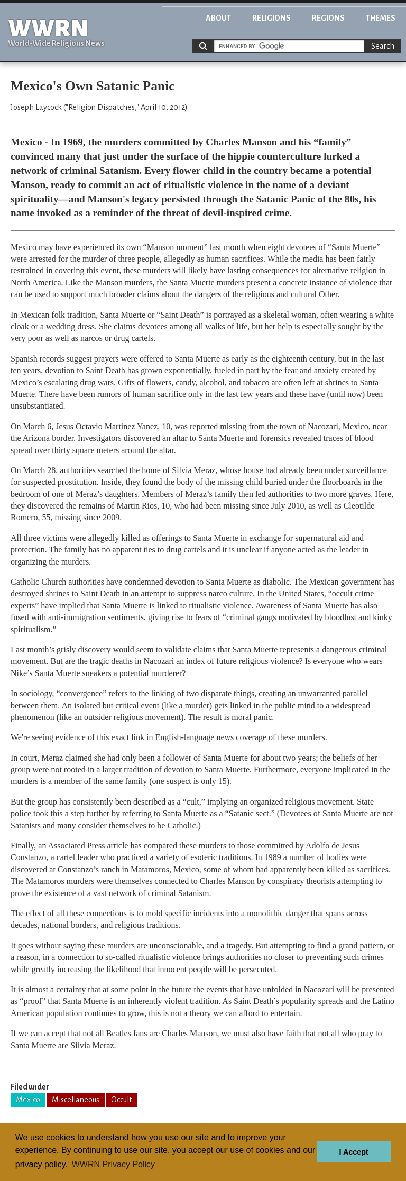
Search (382, 46)
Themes (380, 18)
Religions (271, 18)
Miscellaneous (75, 1099)
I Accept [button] (353, 1152)
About (218, 18)
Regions (328, 18)
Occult (121, 1099)
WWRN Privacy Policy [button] (113, 1164)
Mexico (28, 1099)
